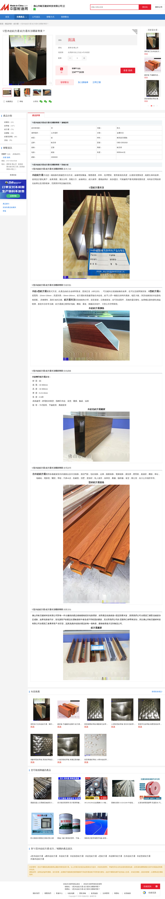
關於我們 (36, 893)
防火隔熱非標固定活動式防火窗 (42, 838)
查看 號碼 (127, 70)
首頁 (1, 24)
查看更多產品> (157, 692)
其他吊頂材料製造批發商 (92, 884)
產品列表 (8, 24)
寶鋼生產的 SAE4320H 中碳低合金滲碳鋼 (126, 803)
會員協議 (94, 893)
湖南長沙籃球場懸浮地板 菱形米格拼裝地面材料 (102, 838)
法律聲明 (106, 893)
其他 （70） (8, 140)
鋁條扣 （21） (9, 122)
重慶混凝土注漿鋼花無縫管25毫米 (43, 803)
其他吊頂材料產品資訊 (71, 884)
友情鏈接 (127, 893)
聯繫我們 (48, 893)
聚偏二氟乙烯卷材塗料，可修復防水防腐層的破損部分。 (78, 838)
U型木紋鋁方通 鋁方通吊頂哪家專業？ (86, 887)
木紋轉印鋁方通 (115, 856)
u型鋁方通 (102, 856)
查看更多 (13, 175)
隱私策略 (82, 893)
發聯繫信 (64, 82)
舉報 (20, 101)
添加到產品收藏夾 (9, 207)
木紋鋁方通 (63, 856)
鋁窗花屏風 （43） (11, 137)
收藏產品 (8, 101)
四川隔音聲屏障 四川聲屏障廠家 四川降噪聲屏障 (75, 803)
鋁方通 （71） (9, 129)
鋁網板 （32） (9, 133)
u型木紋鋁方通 (37, 856)
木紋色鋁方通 (91, 856)
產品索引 (6, 204)
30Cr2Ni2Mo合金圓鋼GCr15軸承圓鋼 (97, 803)
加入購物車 (83, 82)
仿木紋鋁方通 (129, 856)
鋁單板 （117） (10, 126)
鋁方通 (16, 24)
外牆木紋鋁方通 (37, 859)
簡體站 (116, 893)
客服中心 (59, 893)
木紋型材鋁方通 (143, 856)
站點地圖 (71, 893)
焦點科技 (85, 896)
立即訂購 (96, 82)
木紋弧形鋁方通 (77, 856)
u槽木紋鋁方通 (51, 856)
